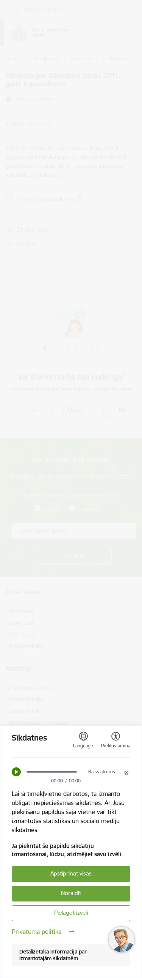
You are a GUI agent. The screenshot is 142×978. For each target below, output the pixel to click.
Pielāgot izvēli (71, 912)
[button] (16, 772)
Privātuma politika (43, 931)
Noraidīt (71, 893)
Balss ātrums (101, 771)
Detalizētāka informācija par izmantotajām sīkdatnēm (53, 955)
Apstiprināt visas (71, 873)
